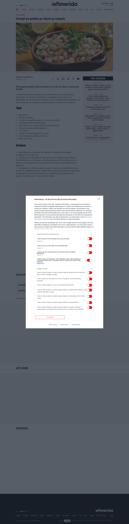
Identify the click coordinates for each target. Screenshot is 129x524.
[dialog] (64, 262)
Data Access (64, 325)
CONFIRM (50, 317)
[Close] (99, 199)
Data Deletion (53, 325)
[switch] (89, 238)
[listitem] (64, 234)
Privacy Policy (75, 325)
